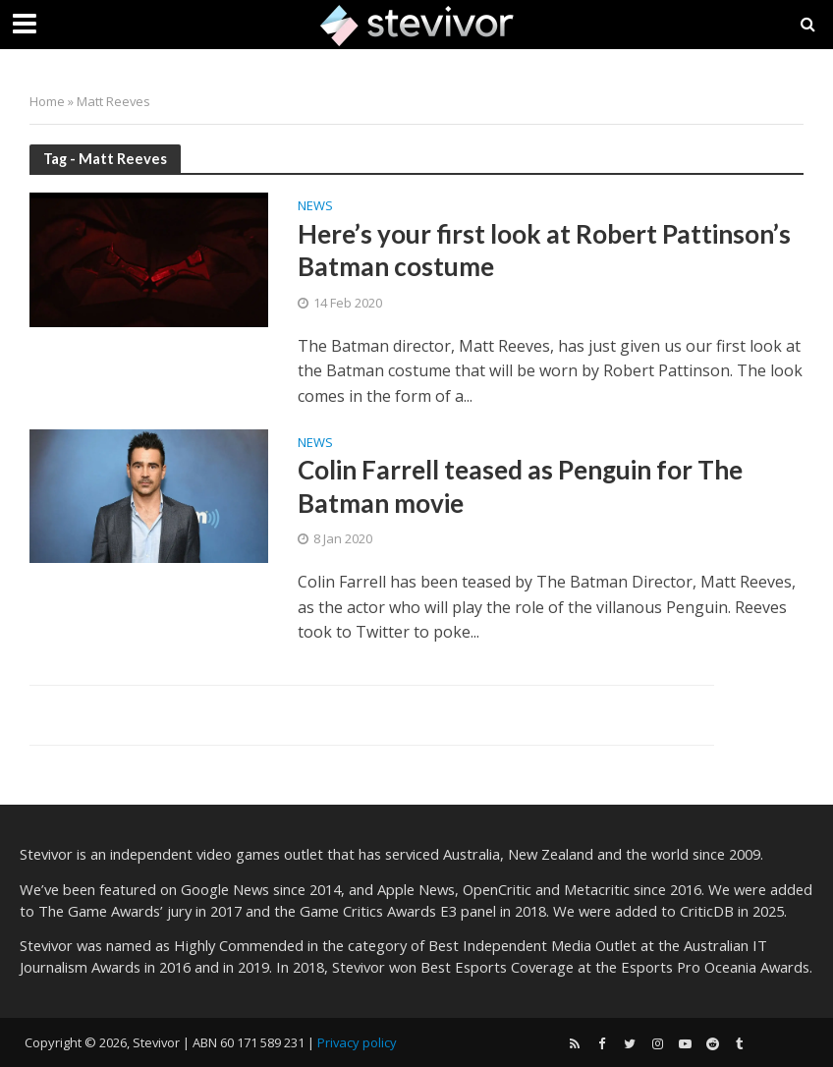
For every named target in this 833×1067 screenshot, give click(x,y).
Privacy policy (357, 1042)
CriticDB (707, 911)
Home (47, 101)
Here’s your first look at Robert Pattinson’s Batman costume (544, 250)
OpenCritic (497, 889)
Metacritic (597, 889)
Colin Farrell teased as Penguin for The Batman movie (520, 486)
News (315, 206)
